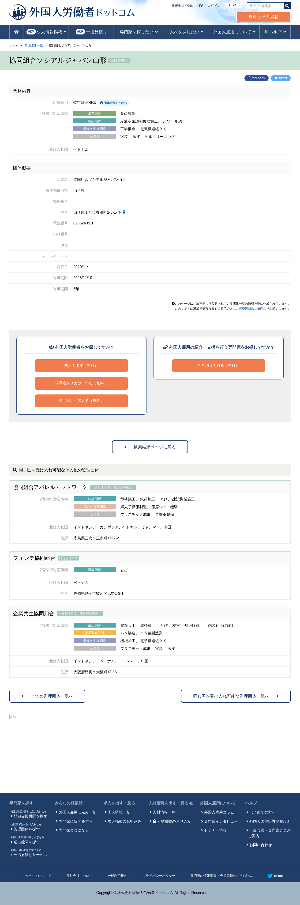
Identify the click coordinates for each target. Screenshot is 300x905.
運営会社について (79, 876)
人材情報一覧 (164, 812)
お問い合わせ (260, 845)
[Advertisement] (150, 755)
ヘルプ (251, 803)
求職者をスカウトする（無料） (81, 383)
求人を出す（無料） (81, 365)
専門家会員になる (74, 830)
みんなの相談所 (68, 803)
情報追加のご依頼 (251, 308)
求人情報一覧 (119, 812)
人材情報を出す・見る (171, 803)
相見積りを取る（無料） (218, 365)
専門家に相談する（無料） (81, 401)
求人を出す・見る (119, 803)
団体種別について (114, 103)
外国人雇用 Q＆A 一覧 (77, 812)
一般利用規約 (117, 876)
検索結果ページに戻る (150, 447)
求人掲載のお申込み (124, 821)
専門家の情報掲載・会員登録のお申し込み (221, 876)
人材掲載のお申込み (172, 821)
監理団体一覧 (34, 45)
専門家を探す (21, 803)
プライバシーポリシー (158, 876)
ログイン (214, 6)
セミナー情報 (215, 830)
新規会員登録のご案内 (188, 6)
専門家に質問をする (76, 821)
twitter (275, 876)
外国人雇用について (218, 803)
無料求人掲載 (263, 17)
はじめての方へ (262, 812)
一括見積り (91, 31)
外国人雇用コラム (219, 812)
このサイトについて (36, 876)
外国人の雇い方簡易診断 (270, 821)
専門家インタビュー (221, 821)
